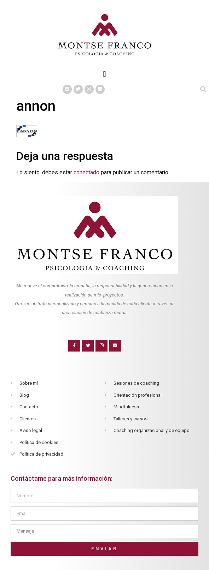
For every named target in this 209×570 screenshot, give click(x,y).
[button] (104, 74)
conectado (86, 172)
